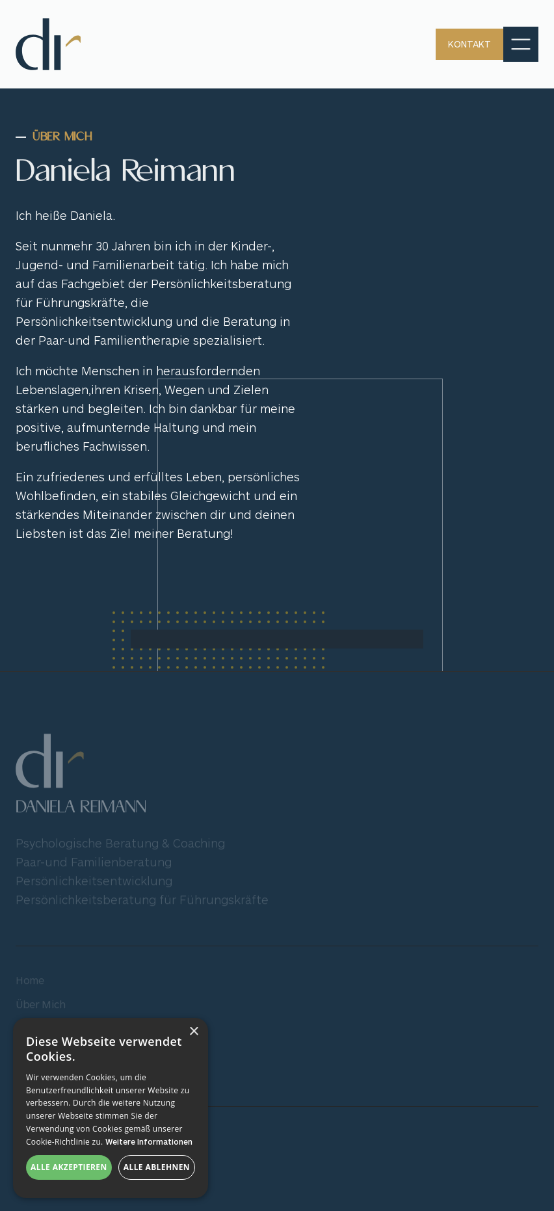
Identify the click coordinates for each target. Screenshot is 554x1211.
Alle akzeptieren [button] (69, 1167)
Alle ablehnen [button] (157, 1167)
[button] (520, 44)
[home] (48, 44)
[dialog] (110, 1108)
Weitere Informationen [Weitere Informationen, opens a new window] (148, 1141)
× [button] (193, 1032)
